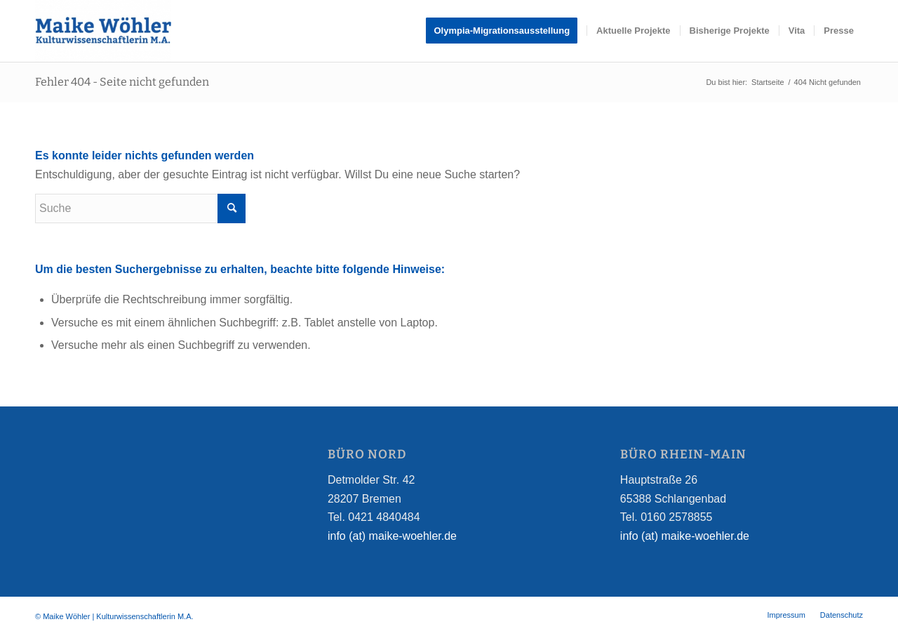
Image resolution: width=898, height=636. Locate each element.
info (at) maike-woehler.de (392, 536)
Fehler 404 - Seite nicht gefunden (122, 81)
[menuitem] (506, 31)
